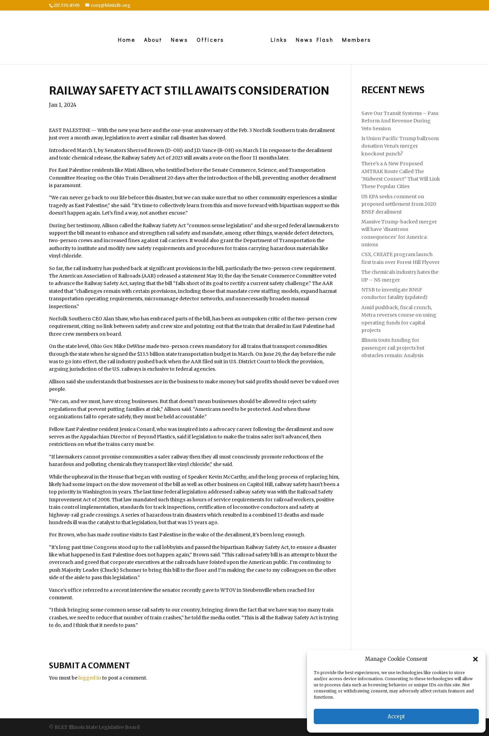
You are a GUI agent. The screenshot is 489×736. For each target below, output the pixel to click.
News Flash (316, 40)
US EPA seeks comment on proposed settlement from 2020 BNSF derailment (398, 204)
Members (358, 40)
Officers (208, 40)
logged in (89, 678)
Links (280, 40)
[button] (475, 659)
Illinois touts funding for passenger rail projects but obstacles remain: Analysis (392, 347)
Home (125, 40)
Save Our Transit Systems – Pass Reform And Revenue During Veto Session (399, 121)
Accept (396, 716)
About (151, 40)
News (177, 40)
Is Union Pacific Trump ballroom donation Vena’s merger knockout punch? (400, 146)
